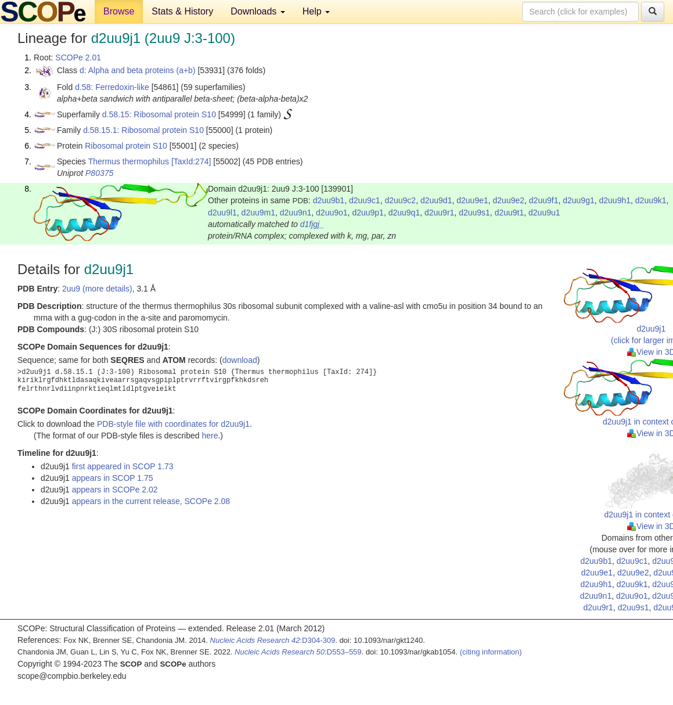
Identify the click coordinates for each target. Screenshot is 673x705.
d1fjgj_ (312, 224)
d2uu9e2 (509, 200)
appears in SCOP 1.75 (112, 478)
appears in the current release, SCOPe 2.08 (151, 501)
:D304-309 (273, 640)
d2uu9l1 (222, 212)
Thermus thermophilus (128, 161)
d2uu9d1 (436, 200)
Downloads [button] (258, 11)
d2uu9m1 (258, 212)
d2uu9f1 (544, 200)
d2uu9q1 (404, 212)
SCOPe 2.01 (78, 57)
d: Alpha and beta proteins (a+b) (138, 70)
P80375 (99, 173)
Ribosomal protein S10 (126, 145)
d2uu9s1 (474, 212)
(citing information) (491, 652)
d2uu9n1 (296, 212)
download (239, 360)
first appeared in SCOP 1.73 (123, 466)
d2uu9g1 (579, 200)
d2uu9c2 (400, 200)
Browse (118, 11)
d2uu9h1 (615, 200)
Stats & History (182, 11)
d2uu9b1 (329, 200)
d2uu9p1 (368, 212)
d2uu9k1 (651, 200)
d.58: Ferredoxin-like (112, 87)
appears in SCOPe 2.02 (115, 489)
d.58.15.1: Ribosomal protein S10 (143, 130)
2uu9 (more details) (97, 288)
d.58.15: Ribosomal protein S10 (159, 114)
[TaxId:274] (191, 161)
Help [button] (316, 11)
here (209, 435)
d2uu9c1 (364, 200)
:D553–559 (298, 652)
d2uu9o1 (332, 212)
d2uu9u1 (544, 212)
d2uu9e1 (472, 200)
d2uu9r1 (439, 212)
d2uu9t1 (509, 212)
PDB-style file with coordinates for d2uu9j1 (173, 424)
